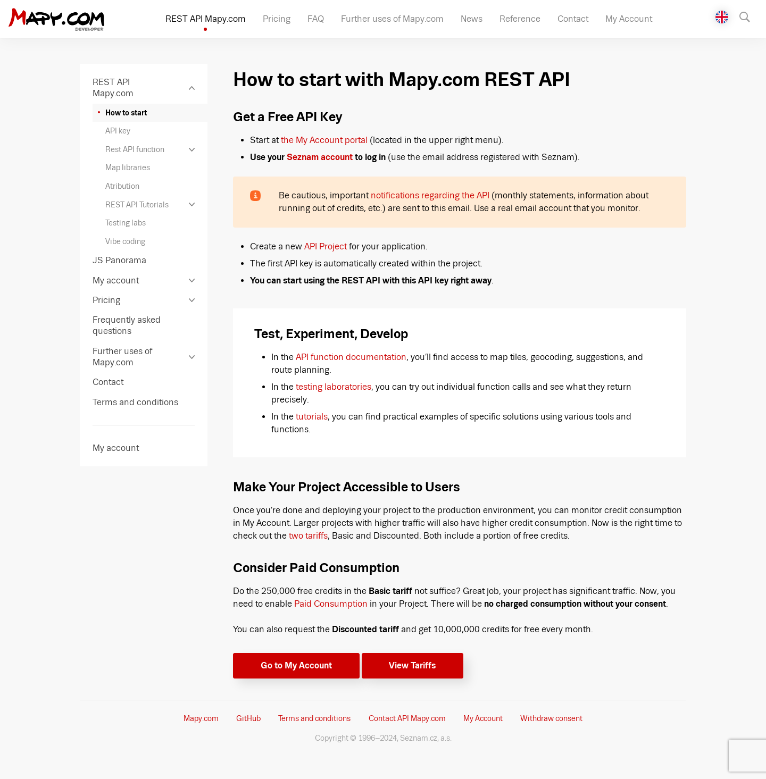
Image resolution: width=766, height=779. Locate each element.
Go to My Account (296, 665)
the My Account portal (324, 140)
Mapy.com (201, 718)
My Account (483, 718)
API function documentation (351, 357)
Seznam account (320, 157)
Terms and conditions (314, 718)
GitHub (248, 718)
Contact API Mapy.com (407, 718)
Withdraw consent (551, 718)
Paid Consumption (331, 604)
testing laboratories (333, 387)
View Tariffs (412, 665)
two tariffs (308, 536)
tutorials (312, 417)
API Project (325, 246)
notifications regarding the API (430, 195)
